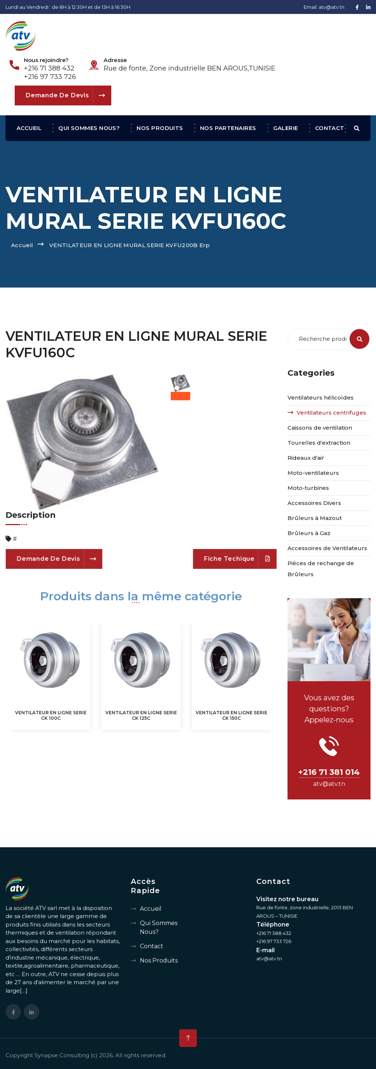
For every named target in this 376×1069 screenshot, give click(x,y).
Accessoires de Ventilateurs (327, 548)
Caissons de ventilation (320, 427)
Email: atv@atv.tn (324, 7)
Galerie (285, 127)
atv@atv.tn (329, 783)
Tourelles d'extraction (319, 442)
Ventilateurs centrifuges (331, 412)
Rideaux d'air (306, 457)
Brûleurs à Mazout (315, 517)
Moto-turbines (308, 487)
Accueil (29, 127)
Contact (329, 127)
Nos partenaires (228, 127)
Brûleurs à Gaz (309, 533)
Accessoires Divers (314, 502)
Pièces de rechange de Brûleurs (321, 569)
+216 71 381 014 (329, 772)
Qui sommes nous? (89, 127)
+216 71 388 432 (49, 68)
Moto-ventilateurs (313, 472)
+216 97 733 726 (50, 77)
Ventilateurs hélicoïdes (321, 397)
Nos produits (160, 127)
